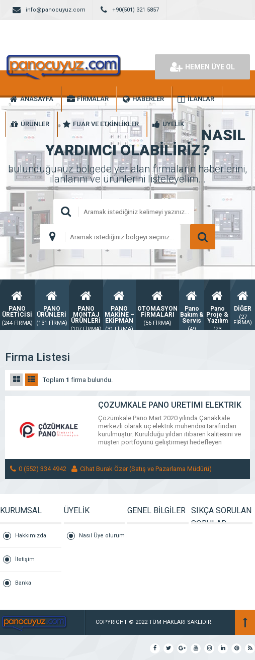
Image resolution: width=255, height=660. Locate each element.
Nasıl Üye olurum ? (102, 539)
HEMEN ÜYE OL (202, 66)
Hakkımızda (30, 535)
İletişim (25, 559)
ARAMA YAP (202, 236)
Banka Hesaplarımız (32, 587)
